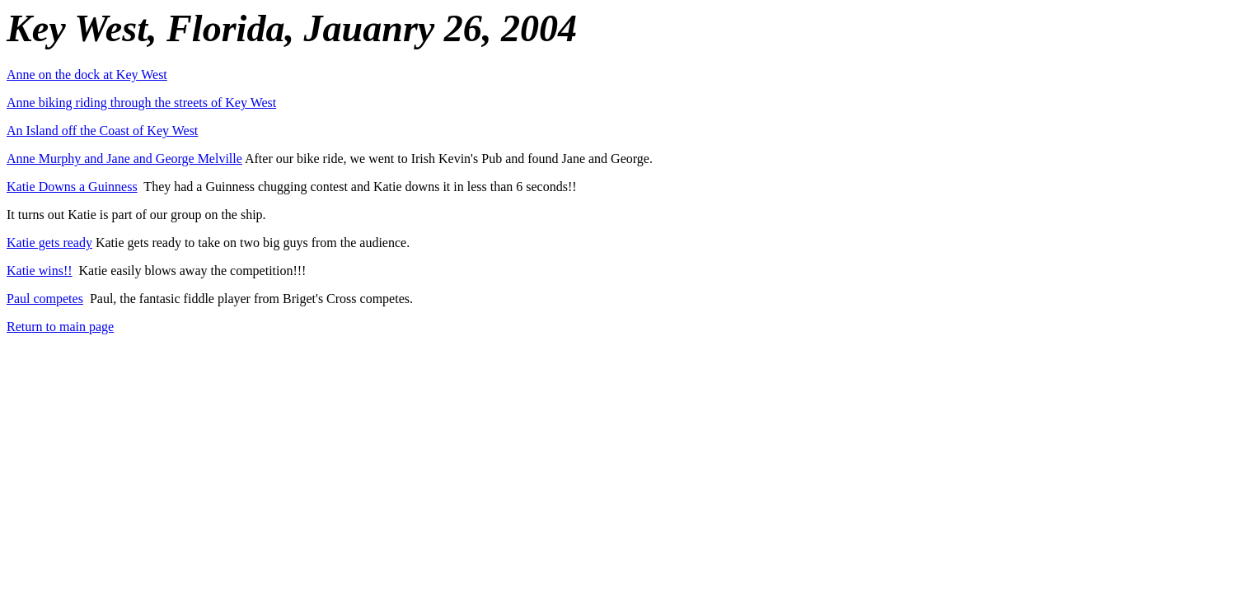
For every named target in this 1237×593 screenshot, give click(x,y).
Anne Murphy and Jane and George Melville (124, 159)
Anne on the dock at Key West (87, 75)
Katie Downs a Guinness (72, 187)
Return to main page (60, 327)
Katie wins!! (40, 271)
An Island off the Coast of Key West (102, 131)
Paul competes (45, 299)
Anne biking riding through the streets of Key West (141, 103)
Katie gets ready (49, 243)
